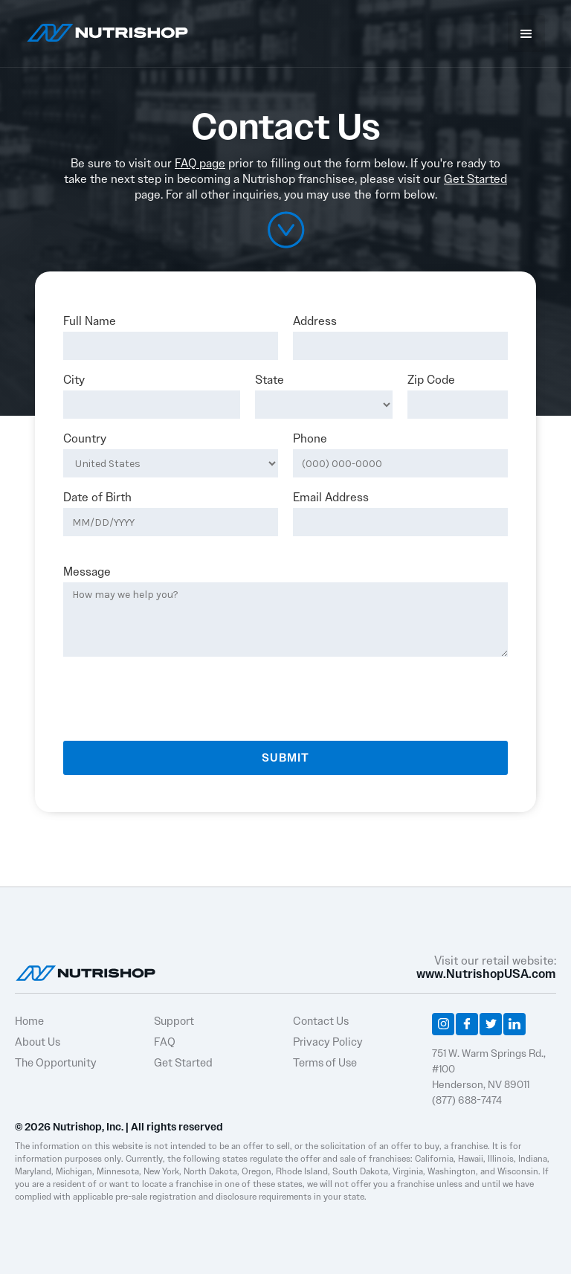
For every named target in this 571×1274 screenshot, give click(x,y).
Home (29, 1021)
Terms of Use (325, 1062)
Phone (310, 438)
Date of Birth (97, 497)
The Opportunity (56, 1062)
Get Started (475, 179)
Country (84, 438)
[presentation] (176, 693)
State (269, 380)
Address (315, 321)
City (74, 380)
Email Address (331, 497)
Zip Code (431, 380)
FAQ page (200, 163)
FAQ (164, 1042)
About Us (37, 1042)
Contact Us (321, 1021)
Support (174, 1021)
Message (87, 571)
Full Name (89, 321)
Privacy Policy (328, 1042)
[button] (526, 33)
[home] (107, 31)
